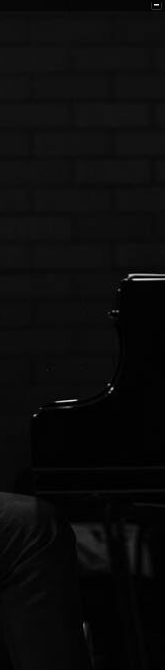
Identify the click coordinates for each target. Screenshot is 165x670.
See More (82, 351)
